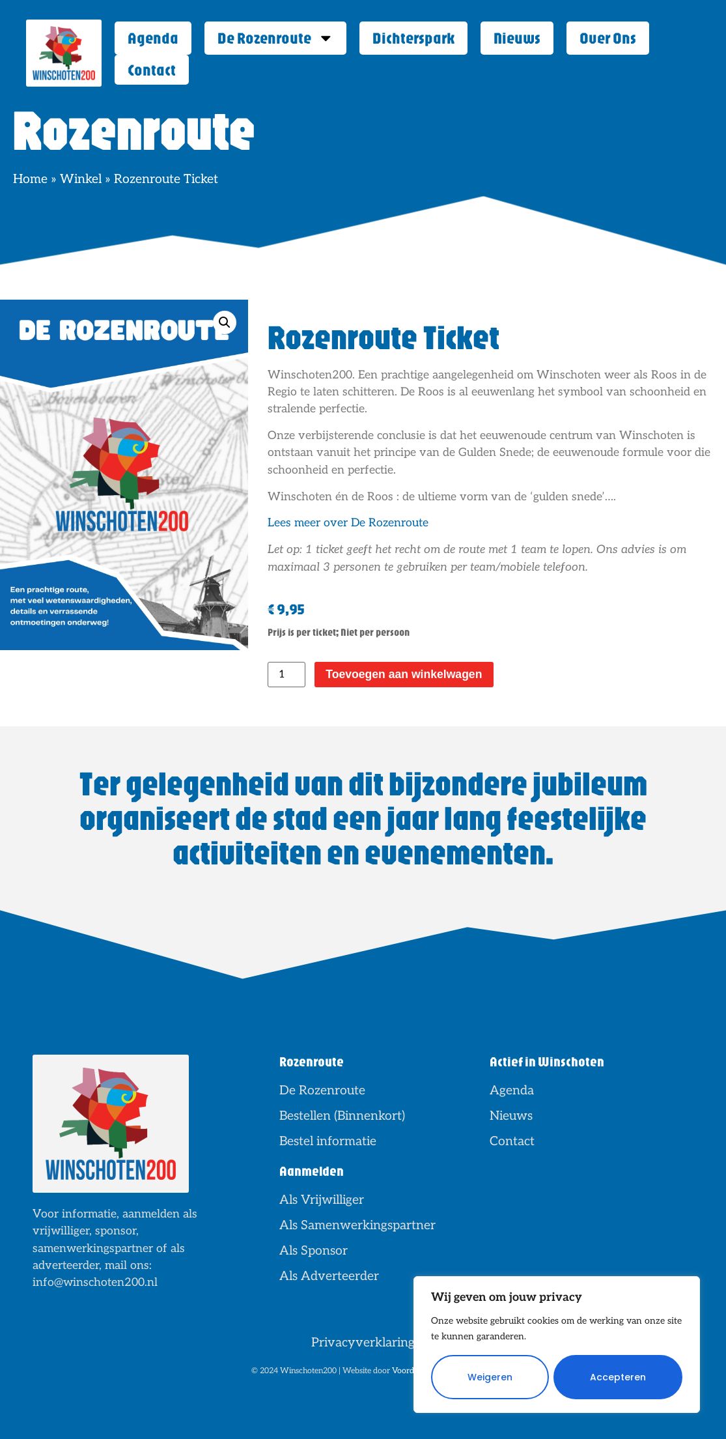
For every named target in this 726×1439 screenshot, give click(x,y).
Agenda (153, 37)
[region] (556, 1344)
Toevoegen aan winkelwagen (404, 674)
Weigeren (490, 1377)
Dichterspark (413, 37)
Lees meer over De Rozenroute (348, 523)
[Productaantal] (286, 674)
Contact (152, 69)
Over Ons (607, 37)
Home (30, 179)
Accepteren (618, 1377)
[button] (224, 322)
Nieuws (517, 37)
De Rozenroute (275, 38)
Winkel (81, 179)
